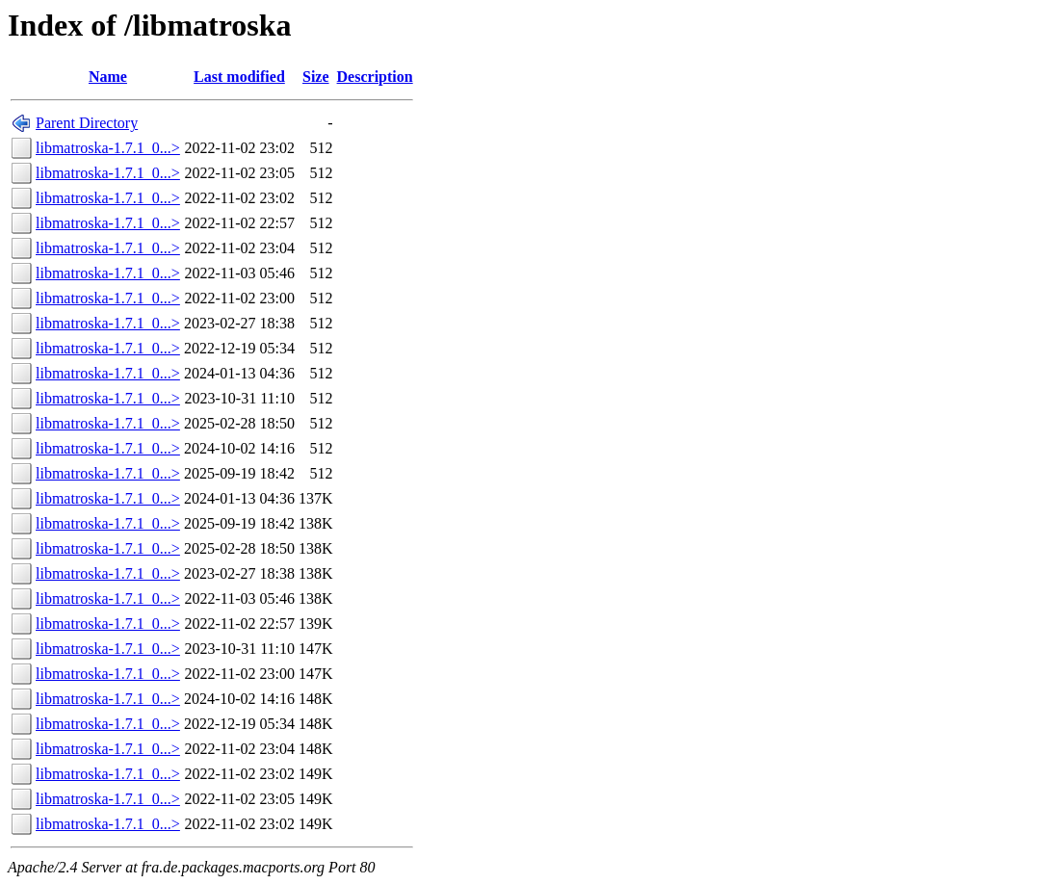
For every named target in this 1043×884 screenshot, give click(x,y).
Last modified (239, 76)
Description (375, 76)
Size (315, 76)
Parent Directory (87, 123)
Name (108, 76)
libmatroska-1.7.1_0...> (108, 148)
